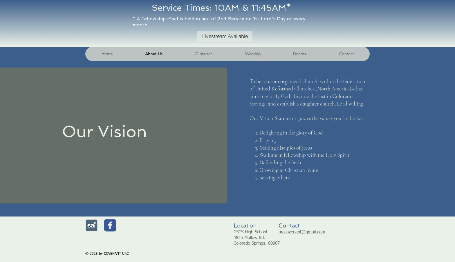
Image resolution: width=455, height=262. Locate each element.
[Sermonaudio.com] (91, 225)
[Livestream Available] (224, 36)
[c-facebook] (110, 225)
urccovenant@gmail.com (302, 232)
